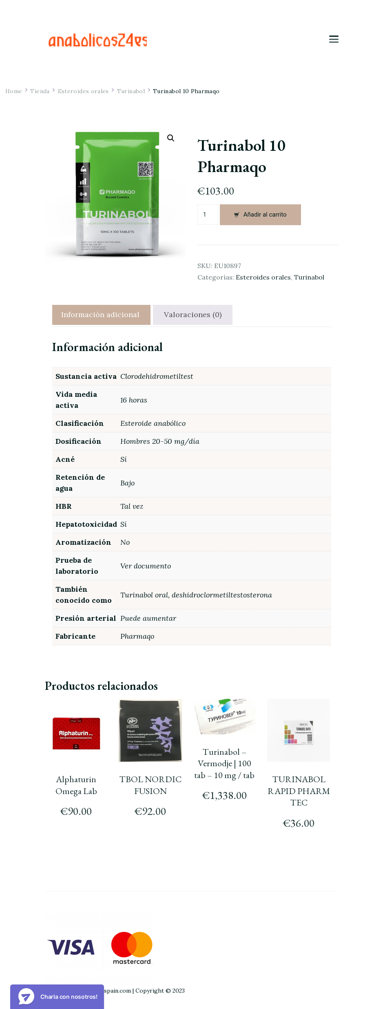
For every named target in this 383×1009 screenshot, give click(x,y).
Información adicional (100, 314)
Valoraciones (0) (192, 314)
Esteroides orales (263, 277)
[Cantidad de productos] (207, 214)
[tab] (100, 315)
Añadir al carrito (265, 214)
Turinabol (309, 277)
